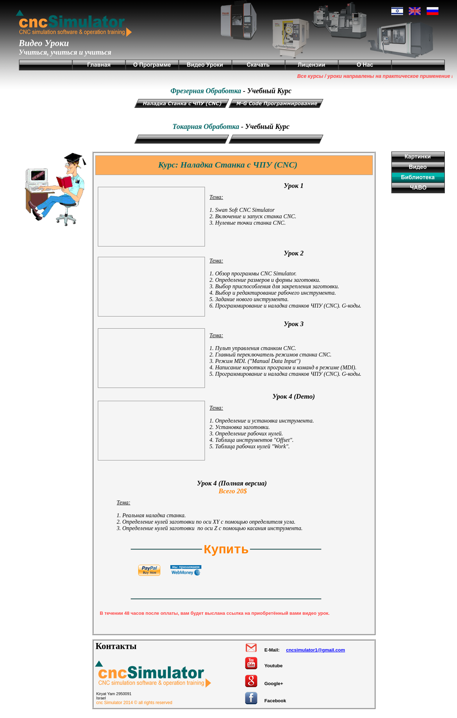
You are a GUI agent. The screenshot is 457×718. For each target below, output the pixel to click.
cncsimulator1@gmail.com (315, 650)
